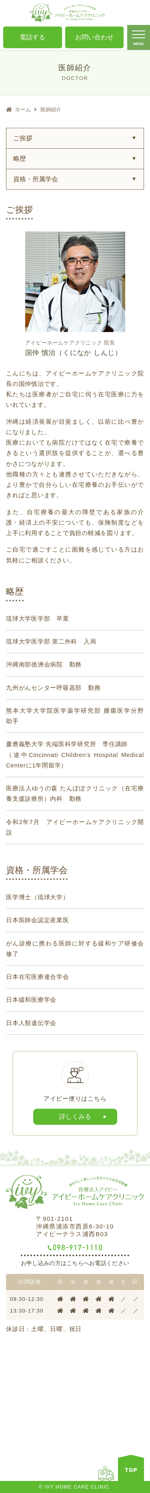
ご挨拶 (22, 138)
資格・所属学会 (35, 179)
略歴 (19, 158)
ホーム (23, 110)
